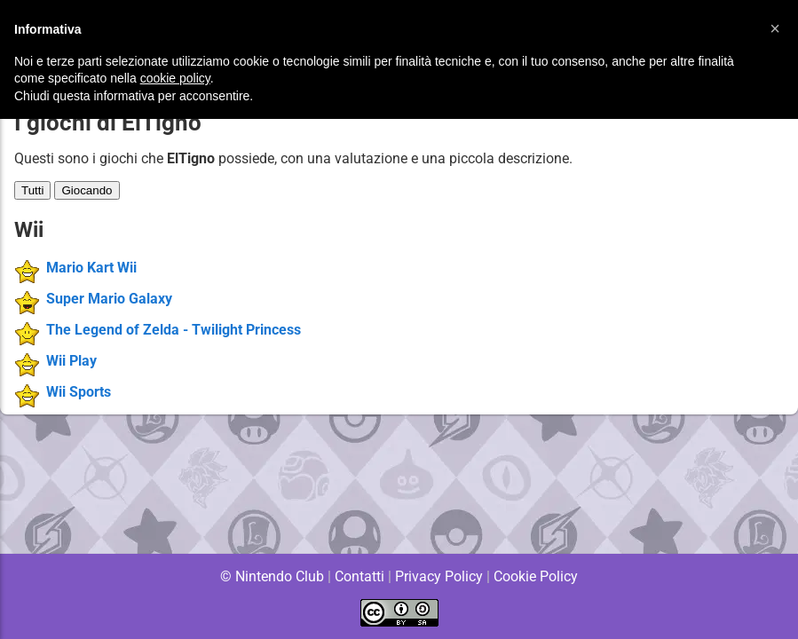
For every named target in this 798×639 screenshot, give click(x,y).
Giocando (86, 190)
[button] (775, 28)
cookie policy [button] (175, 78)
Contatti (360, 576)
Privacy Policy (439, 576)
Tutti (32, 190)
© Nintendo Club (271, 576)
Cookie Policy (536, 576)
